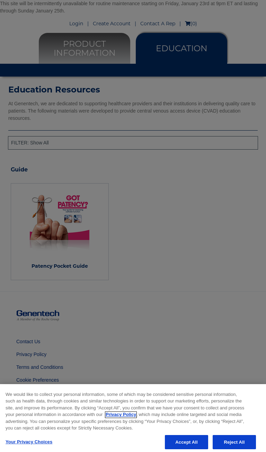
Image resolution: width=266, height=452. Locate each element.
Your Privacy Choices (29, 443)
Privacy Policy (121, 416)
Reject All (234, 444)
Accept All (186, 444)
